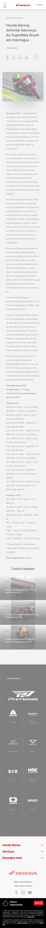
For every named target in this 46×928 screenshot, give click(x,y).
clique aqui (30, 916)
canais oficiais (22, 923)
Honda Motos (11, 845)
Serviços (8, 851)
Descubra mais (12, 858)
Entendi (38, 903)
